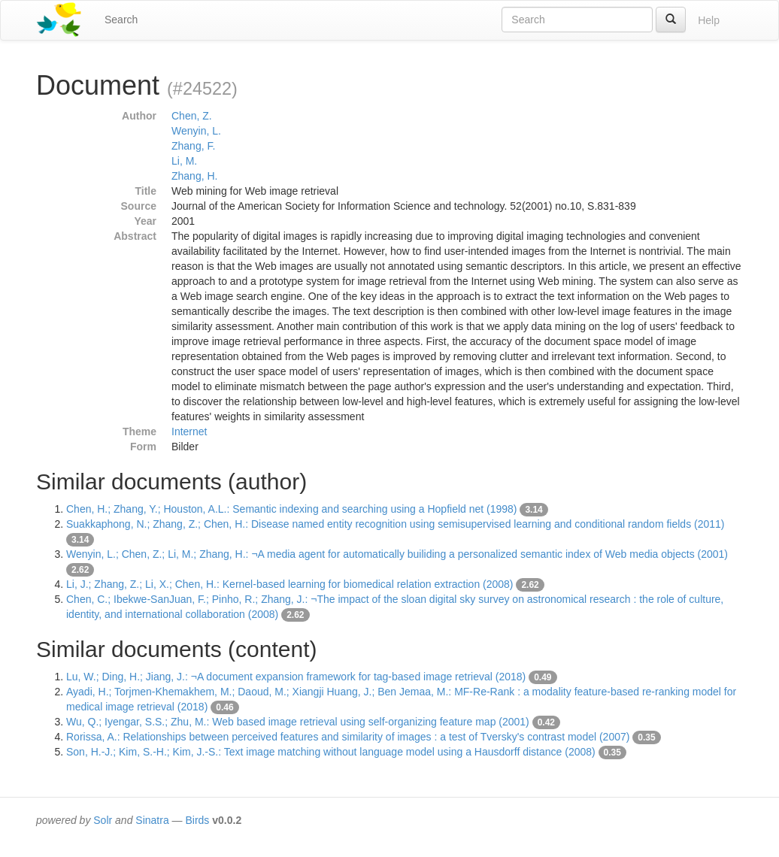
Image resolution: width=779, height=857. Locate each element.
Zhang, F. (193, 146)
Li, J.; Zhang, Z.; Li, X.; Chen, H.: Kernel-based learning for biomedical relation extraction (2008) (290, 584)
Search (121, 20)
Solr (102, 820)
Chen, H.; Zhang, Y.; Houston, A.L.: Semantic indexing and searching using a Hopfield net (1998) (291, 509)
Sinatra (151, 820)
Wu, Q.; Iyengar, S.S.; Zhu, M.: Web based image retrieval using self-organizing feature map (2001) (297, 722)
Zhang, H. (194, 176)
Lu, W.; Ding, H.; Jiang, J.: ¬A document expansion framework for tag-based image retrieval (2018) (296, 677)
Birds (197, 820)
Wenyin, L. (196, 131)
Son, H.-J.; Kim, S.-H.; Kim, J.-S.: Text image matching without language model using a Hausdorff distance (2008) (331, 752)
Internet (189, 431)
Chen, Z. (191, 116)
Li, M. (184, 161)
